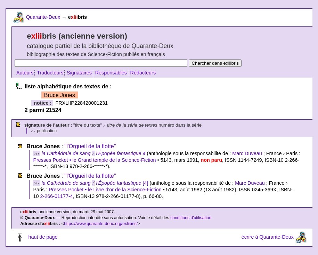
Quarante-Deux (43, 17)
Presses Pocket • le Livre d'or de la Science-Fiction (105, 189)
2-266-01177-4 (56, 196)
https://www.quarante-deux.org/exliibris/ (101, 223)
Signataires (79, 72)
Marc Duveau (247, 153)
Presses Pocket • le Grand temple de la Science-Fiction (94, 160)
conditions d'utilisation (190, 217)
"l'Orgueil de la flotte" (90, 146)
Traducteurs (50, 72)
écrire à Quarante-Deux (268, 237)
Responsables (111, 72)
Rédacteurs (143, 72)
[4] (95, 183)
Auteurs (25, 72)
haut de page (42, 237)
